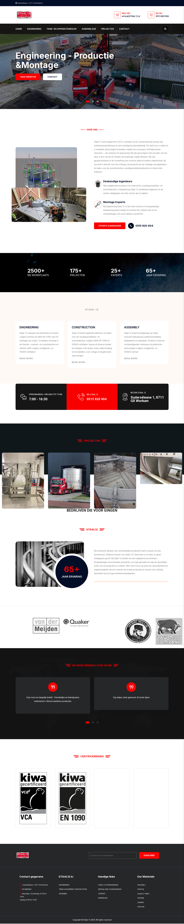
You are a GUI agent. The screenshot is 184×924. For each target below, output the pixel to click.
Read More (26, 359)
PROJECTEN (107, 29)
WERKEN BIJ (103, 898)
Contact (124, 29)
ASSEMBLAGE (89, 29)
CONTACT (102, 894)
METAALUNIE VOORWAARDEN (109, 890)
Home (19, 29)
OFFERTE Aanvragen (109, 226)
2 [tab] (93, 101)
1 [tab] (87, 101)
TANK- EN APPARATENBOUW (62, 29)
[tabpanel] (92, 54)
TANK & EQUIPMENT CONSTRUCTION (73, 890)
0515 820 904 (162, 16)
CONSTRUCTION (85, 327)
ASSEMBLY (132, 327)
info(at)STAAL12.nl (131, 16)
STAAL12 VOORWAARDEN (108, 885)
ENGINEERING (34, 29)
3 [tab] (98, 101)
